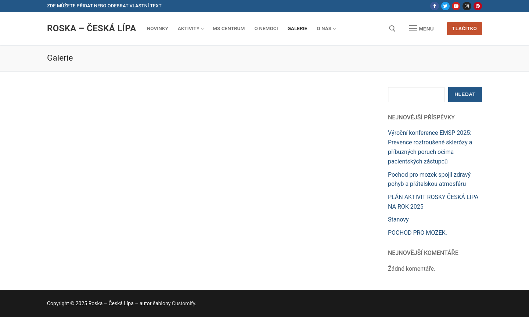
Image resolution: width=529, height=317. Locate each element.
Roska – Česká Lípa (91, 28)
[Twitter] (445, 6)
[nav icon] (421, 28)
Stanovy (398, 219)
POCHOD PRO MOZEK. (417, 232)
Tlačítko (464, 28)
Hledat (464, 94)
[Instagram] (467, 6)
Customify (183, 303)
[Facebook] (434, 6)
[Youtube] (456, 6)
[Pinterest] (478, 6)
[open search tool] (392, 28)
